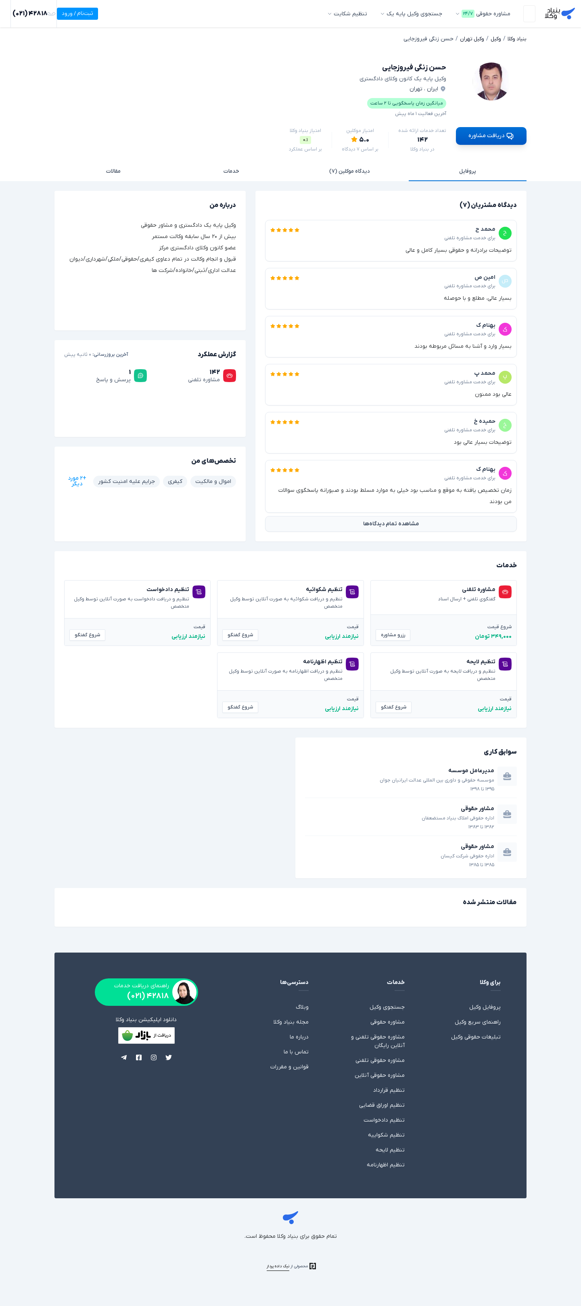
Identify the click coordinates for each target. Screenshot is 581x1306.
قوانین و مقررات (289, 1066)
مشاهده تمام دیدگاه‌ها (391, 523)
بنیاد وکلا (290, 1217)
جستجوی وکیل (387, 1006)
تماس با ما (296, 1051)
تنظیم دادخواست (384, 1119)
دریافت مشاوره (491, 134)
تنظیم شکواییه (386, 1134)
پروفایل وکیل (485, 1006)
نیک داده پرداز (278, 1265)
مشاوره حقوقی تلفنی (380, 1059)
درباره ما (299, 1036)
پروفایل (467, 170)
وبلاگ (302, 1006)
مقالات (113, 170)
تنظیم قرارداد (389, 1089)
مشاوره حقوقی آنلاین (380, 1074)
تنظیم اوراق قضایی (382, 1104)
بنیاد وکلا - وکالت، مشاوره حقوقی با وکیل (558, 13)
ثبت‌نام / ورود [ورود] (28, 13)
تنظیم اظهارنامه (386, 1164)
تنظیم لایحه (390, 1149)
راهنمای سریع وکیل (478, 1021)
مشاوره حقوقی (387, 1021)
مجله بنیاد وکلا (291, 1021)
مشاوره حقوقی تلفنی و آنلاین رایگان (378, 1040)
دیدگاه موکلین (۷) (349, 170)
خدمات (231, 170)
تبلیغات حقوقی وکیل (476, 1036)
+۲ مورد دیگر (77, 480)
